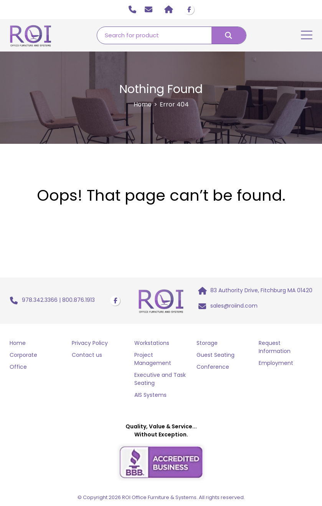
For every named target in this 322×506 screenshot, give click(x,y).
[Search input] (154, 35)
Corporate (23, 355)
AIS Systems (150, 395)
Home (143, 104)
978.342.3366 (40, 300)
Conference (213, 367)
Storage (207, 343)
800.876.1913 (78, 300)
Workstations (151, 343)
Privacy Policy (90, 343)
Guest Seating (215, 355)
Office (18, 367)
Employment (276, 363)
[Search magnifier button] (228, 35)
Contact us (87, 355)
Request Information (275, 347)
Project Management (152, 359)
